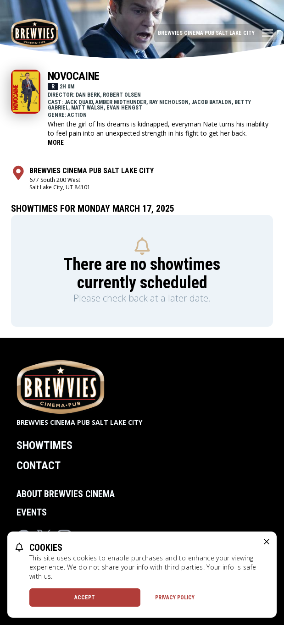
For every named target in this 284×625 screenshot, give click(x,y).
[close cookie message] (266, 541)
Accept (84, 597)
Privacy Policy (175, 597)
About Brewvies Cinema (66, 493)
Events (32, 512)
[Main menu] (215, 33)
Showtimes (44, 445)
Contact (39, 465)
